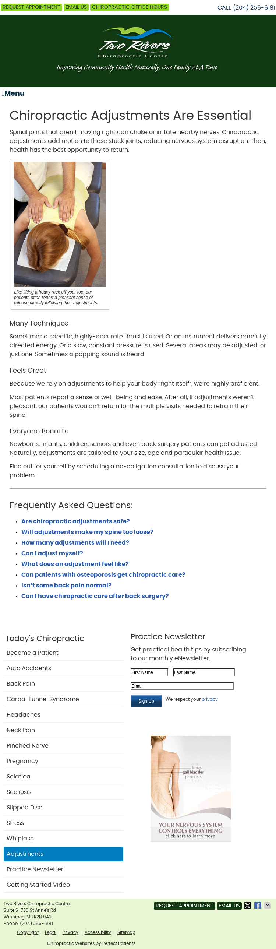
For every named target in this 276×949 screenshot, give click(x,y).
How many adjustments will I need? (75, 543)
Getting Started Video (38, 885)
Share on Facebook (258, 905)
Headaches (23, 715)
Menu (13, 93)
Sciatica (19, 777)
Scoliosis (19, 792)
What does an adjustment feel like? (75, 564)
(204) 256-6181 (254, 8)
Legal (50, 932)
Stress (15, 823)
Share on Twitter (248, 905)
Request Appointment (31, 7)
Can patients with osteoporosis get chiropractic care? (103, 575)
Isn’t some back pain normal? (66, 585)
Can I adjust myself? (52, 553)
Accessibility (98, 932)
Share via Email (268, 905)
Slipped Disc (24, 808)
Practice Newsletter (35, 869)
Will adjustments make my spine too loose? (87, 532)
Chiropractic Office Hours (129, 7)
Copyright (28, 932)
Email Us (76, 7)
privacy (210, 699)
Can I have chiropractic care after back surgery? (95, 596)
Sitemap (126, 932)
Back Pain (21, 684)
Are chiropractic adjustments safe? (75, 521)
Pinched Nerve (28, 746)
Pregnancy (22, 761)
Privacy (70, 932)
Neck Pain (21, 730)
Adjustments (25, 854)
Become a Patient (33, 653)
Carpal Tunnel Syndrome (43, 699)
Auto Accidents (29, 668)
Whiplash (20, 838)
